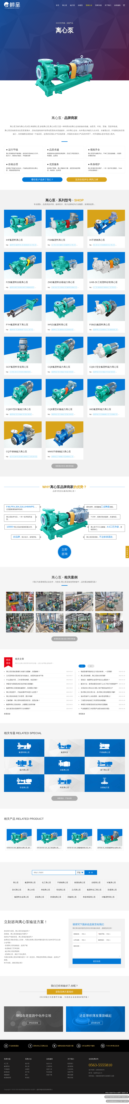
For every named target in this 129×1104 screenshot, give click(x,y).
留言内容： (77, 954)
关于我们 (108, 5)
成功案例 (70, 1075)
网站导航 (70, 1086)
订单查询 (49, 1075)
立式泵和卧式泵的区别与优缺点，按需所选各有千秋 (24, 676)
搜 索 (91, 881)
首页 (57, 5)
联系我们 (70, 1072)
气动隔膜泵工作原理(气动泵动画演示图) (95, 708)
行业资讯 (70, 1077)
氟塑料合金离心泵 (21, 906)
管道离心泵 (60, 898)
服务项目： (101, 948)
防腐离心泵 (112, 898)
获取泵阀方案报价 (64, 1000)
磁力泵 (72, 5)
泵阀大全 (89, 5)
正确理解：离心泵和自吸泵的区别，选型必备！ (23, 700)
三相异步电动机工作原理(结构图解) (93, 700)
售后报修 (49, 1080)
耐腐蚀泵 (7, 1080)
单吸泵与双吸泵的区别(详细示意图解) (19, 684)
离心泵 (64, 5)
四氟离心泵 (72, 906)
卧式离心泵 (16, 898)
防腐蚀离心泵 (55, 906)
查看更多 (7, 714)
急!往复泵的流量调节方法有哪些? (18, 708)
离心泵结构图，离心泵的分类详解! (93, 676)
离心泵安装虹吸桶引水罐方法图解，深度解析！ (23, 671)
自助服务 (117, 5)
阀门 (26, 1083)
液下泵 (27, 1080)
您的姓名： (77, 942)
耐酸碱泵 (7, 1083)
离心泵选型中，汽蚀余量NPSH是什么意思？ (22, 692)
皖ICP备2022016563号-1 (45, 1098)
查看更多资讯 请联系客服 (64, 466)
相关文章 (19, 659)
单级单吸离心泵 (89, 906)
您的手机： (102, 942)
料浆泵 (27, 1086)
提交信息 (96, 970)
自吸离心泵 (96, 891)
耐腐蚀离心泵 (79, 891)
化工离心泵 (46, 891)
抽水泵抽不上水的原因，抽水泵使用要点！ (96, 696)
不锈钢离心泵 (62, 891)
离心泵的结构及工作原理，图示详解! (19, 696)
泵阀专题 (98, 5)
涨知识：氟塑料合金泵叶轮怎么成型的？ (95, 680)
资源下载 (49, 1083)
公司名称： (77, 948)
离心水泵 (31, 898)
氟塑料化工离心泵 (94, 898)
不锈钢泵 (7, 1077)
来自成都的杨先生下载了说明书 (117, 1101)
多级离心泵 (39, 906)
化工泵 (6, 1072)
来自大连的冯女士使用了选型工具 (116, 1092)
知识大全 (49, 1072)
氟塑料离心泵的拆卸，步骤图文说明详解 (20, 704)
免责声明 (70, 1080)
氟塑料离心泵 (30, 891)
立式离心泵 (76, 898)
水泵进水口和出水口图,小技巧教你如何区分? (97, 688)
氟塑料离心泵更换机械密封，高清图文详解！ (22, 688)
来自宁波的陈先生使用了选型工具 (116, 1097)
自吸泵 (80, 5)
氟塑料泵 (7, 1075)
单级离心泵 (45, 898)
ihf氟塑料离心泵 (108, 906)
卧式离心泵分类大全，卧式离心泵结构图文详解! (98, 692)
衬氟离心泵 (111, 891)
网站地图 (70, 1083)
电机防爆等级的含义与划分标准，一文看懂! (96, 671)
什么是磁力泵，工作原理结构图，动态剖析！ (22, 680)
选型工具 (49, 1077)
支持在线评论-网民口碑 (86, 179)
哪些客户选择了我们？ (42, 179)
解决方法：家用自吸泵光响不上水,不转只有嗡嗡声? (99, 684)
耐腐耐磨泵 (7, 1086)
